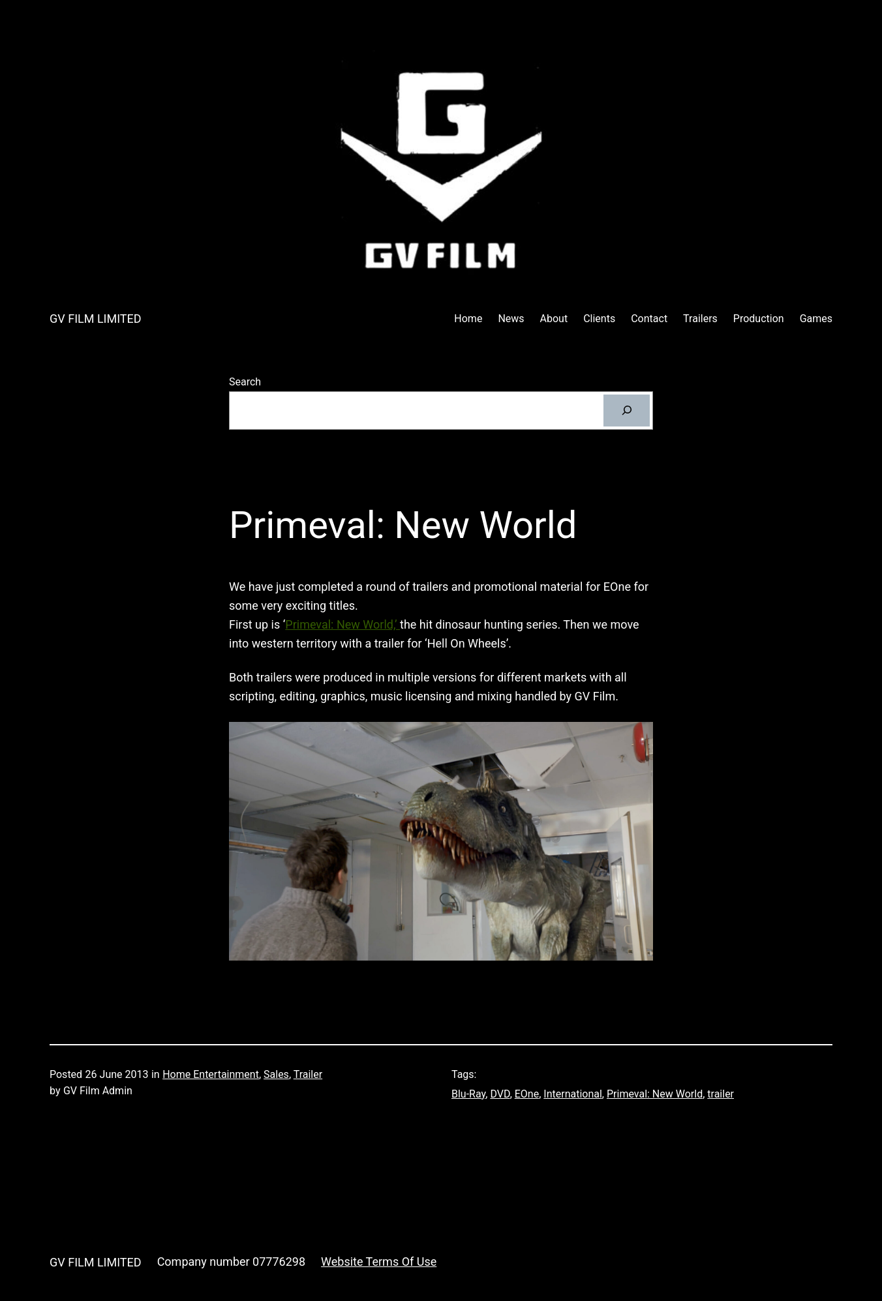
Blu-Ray (468, 1094)
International (572, 1094)
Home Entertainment (210, 1074)
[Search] (626, 410)
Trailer (308, 1074)
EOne (527, 1094)
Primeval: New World (655, 1094)
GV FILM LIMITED (96, 318)
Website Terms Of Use (378, 1261)
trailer (720, 1094)
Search (245, 382)
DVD (499, 1094)
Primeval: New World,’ (342, 624)
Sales (276, 1074)
